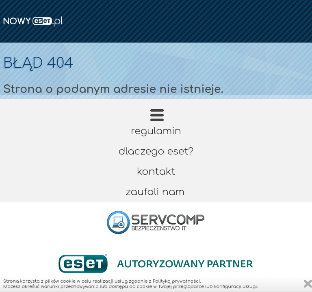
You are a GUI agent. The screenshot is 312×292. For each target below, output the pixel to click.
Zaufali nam (155, 192)
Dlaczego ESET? (156, 151)
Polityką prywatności (176, 281)
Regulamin (156, 131)
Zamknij (308, 284)
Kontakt (156, 171)
